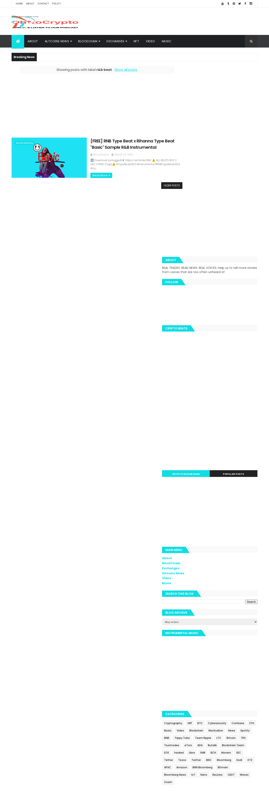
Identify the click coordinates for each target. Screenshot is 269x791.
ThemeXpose (119, 785)
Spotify (219, 615)
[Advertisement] (180, 21)
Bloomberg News (194, 666)
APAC (186, 659)
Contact (43, 3)
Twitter (188, 652)
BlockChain (87, 41)
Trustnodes (200, 630)
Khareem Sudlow (73, 785)
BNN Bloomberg (222, 659)
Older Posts (162, 185)
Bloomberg (216, 652)
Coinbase (189, 607)
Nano (223, 666)
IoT (212, 666)
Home (19, 3)
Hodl (231, 652)
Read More (88, 171)
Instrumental (24, 143)
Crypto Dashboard (200, 351)
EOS (213, 637)
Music (166, 41)
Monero (199, 644)
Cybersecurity (236, 600)
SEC (211, 644)
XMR (249, 637)
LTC (227, 622)
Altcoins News (57, 41)
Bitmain (242, 659)
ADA (229, 630)
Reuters (237, 666)
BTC (219, 600)
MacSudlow (190, 615)
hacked (225, 637)
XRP (209, 600)
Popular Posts (238, 351)
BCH (186, 644)
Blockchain (243, 607)
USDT (250, 666)
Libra (238, 637)
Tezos (237, 644)
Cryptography (192, 600)
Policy (56, 3)
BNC (200, 652)
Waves (187, 674)
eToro (217, 630)
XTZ (241, 652)
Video (150, 41)
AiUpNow (104, 785)
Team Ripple (212, 622)
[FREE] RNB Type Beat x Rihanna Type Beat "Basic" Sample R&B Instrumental (121, 144)
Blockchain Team (194, 637)
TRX (185, 630)
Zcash (201, 674)
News (206, 615)
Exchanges (115, 41)
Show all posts (121, 70)
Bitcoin (239, 622)
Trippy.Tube (191, 622)
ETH (203, 607)
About (30, 3)
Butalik (241, 630)
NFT (136, 41)
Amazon (200, 659)
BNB (232, 615)
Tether (223, 644)
